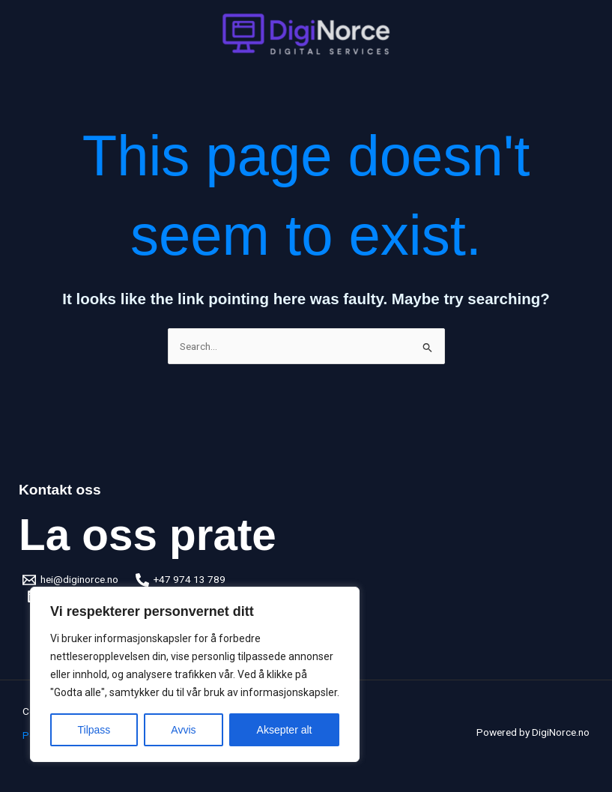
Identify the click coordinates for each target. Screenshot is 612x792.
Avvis (183, 730)
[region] (195, 674)
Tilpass (94, 730)
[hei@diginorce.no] (71, 580)
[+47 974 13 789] (181, 580)
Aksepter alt (284, 730)
